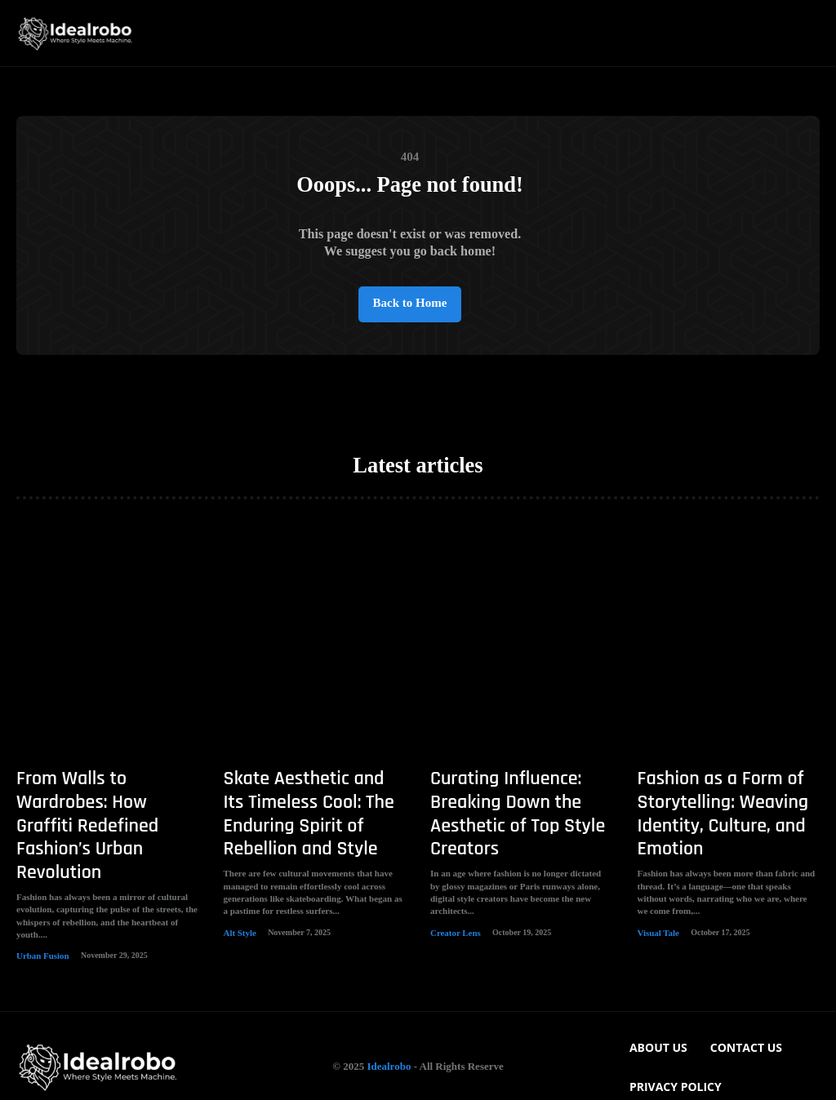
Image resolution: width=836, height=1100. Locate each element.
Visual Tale (657, 933)
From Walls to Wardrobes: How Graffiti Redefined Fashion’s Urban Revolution (106, 813)
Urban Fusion (40, 914)
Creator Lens (453, 933)
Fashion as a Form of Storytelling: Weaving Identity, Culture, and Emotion (709, 823)
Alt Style (239, 933)
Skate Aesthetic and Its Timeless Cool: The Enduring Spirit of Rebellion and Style (315, 823)
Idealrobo (389, 1044)
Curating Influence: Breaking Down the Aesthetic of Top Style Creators (503, 823)
